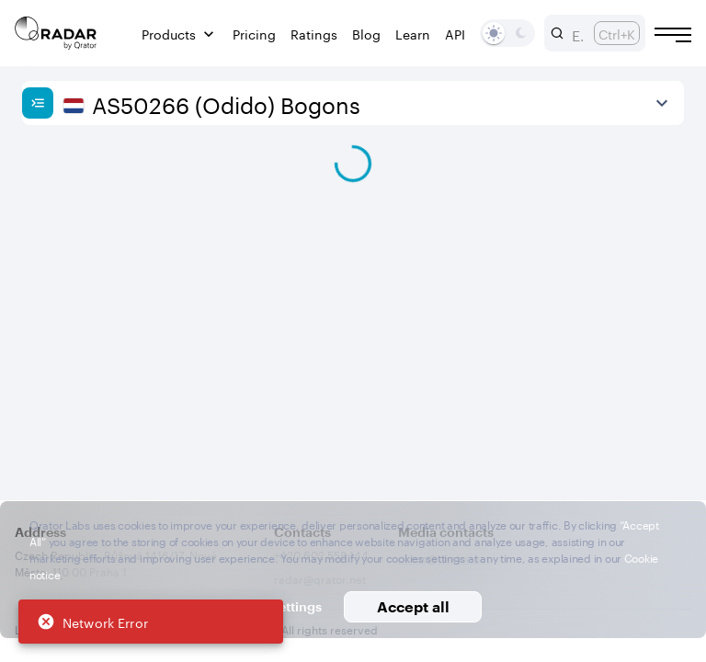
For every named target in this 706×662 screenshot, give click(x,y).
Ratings (313, 33)
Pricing (254, 33)
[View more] (662, 103)
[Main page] (56, 33)
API (455, 33)
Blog (366, 33)
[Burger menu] (673, 35)
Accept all (413, 606)
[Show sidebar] (37, 103)
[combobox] (575, 33)
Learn (412, 33)
